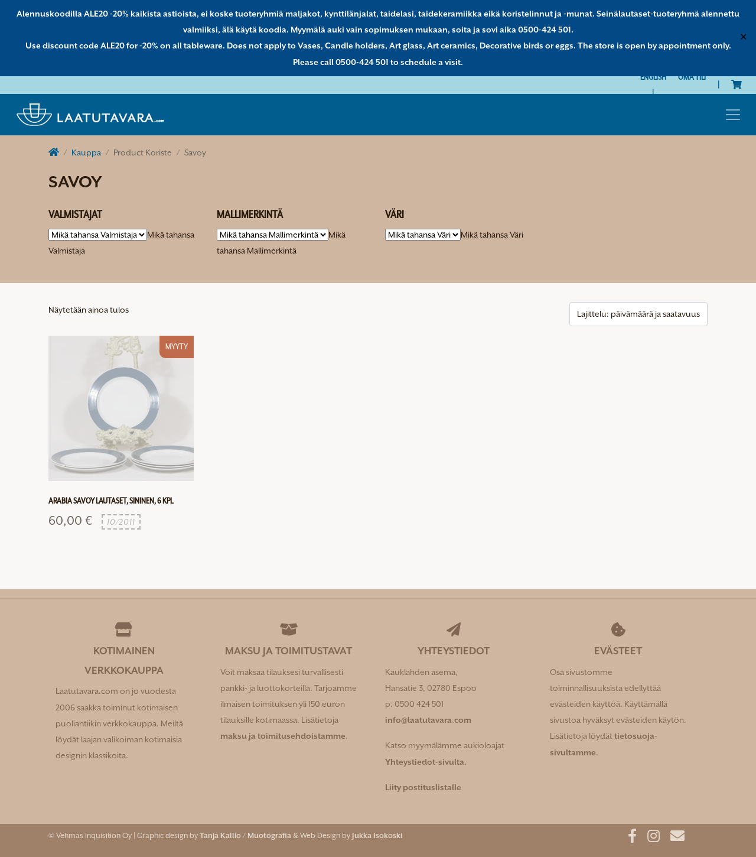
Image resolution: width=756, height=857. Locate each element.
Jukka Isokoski (377, 835)
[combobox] (492, 234)
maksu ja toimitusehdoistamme (283, 736)
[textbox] (492, 234)
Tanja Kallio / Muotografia (245, 835)
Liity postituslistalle (423, 787)
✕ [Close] (743, 38)
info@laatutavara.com (428, 720)
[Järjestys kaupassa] (638, 314)
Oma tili (692, 77)
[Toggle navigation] (733, 114)
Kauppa (86, 152)
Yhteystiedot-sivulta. (426, 762)
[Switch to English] (653, 77)
